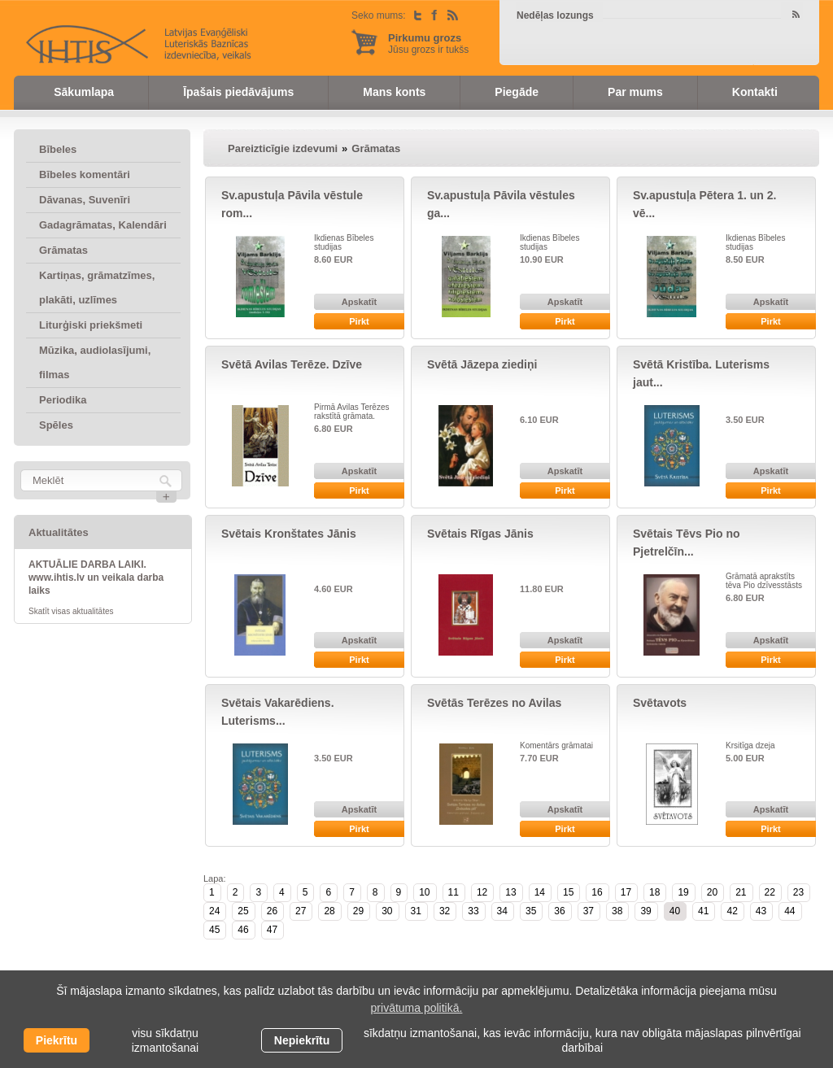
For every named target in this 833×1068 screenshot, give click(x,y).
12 (482, 892)
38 (617, 911)
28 (329, 911)
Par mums (635, 91)
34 (502, 911)
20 (712, 892)
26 (272, 911)
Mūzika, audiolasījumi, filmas (94, 362)
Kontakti (755, 91)
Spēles (56, 425)
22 (770, 892)
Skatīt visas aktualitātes (71, 611)
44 (789, 911)
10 (424, 892)
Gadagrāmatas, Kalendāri (103, 225)
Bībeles (57, 149)
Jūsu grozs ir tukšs (428, 43)
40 (674, 911)
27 (300, 911)
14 (539, 892)
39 (645, 911)
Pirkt (359, 321)
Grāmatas (63, 250)
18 (654, 892)
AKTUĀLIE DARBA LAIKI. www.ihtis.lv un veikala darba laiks (96, 577)
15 (568, 892)
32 (444, 911)
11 (453, 892)
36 (559, 911)
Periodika (63, 400)
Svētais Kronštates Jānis (288, 533)
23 (798, 892)
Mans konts (394, 91)
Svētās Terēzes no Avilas (494, 702)
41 (703, 911)
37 (588, 911)
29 (358, 911)
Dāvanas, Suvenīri (84, 200)
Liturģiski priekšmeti (90, 325)
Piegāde (517, 91)
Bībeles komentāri (84, 174)
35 (531, 911)
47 (272, 929)
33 (473, 911)
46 (243, 929)
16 (596, 892)
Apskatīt (359, 302)
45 (214, 929)
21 (740, 892)
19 (683, 892)
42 (731, 911)
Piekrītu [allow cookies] (56, 1040)
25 (243, 911)
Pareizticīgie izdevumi (283, 148)
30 (387, 911)
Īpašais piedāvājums (238, 91)
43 (761, 911)
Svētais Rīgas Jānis (480, 533)
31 (416, 911)
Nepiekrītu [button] (301, 1040)
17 (626, 892)
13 (510, 892)
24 (214, 911)
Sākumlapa (84, 91)
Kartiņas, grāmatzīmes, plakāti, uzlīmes (97, 287)
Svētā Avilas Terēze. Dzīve (291, 364)
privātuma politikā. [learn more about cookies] (417, 1007)
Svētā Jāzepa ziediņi (482, 364)
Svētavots (660, 702)
